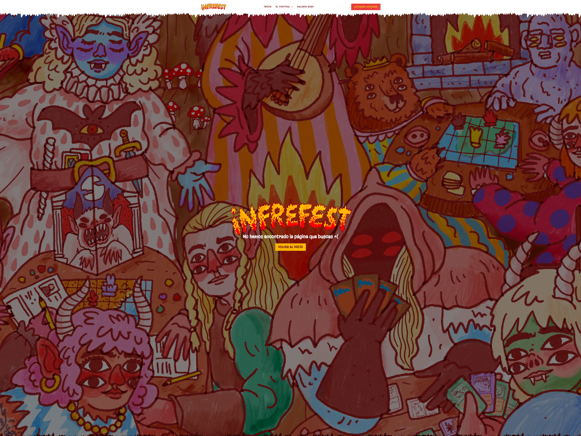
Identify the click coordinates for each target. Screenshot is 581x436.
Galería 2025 (305, 6)
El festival (284, 7)
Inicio (267, 6)
